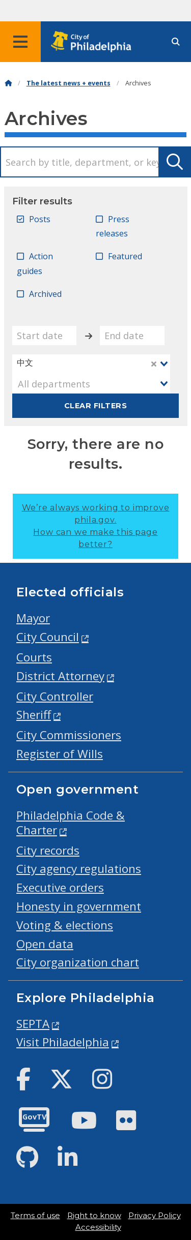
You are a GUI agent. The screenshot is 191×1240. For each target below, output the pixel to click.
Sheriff (33, 714)
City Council (47, 637)
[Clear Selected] (153, 364)
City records (47, 850)
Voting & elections (64, 925)
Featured (125, 256)
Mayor (33, 618)
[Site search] (175, 42)
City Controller (54, 696)
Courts (34, 657)
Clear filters (95, 405)
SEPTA (32, 1024)
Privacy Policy (154, 1215)
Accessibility (98, 1227)
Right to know (94, 1215)
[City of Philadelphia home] (94, 42)
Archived (45, 293)
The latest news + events (68, 83)
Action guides (35, 264)
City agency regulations (78, 868)
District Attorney (60, 676)
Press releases (112, 226)
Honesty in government (78, 906)
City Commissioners (68, 735)
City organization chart (77, 962)
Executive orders (60, 887)
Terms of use (35, 1215)
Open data (44, 944)
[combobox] (91, 364)
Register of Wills (59, 754)
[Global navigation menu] (20, 41)
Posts (39, 219)
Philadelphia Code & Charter (70, 822)
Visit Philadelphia (62, 1042)
